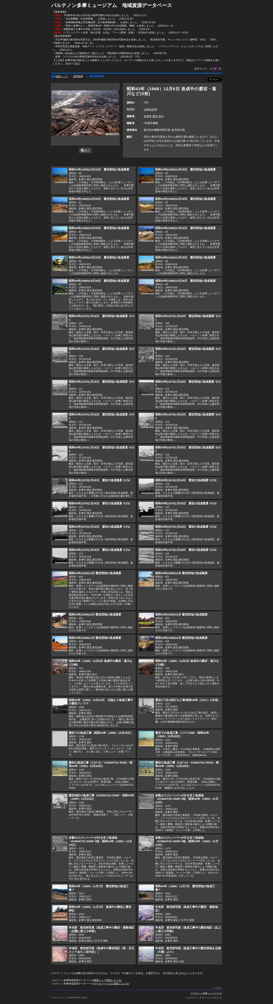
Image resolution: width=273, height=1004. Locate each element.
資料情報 (78, 76)
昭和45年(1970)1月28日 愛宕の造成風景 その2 (99, 480)
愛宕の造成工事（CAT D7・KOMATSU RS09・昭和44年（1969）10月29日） (100, 764)
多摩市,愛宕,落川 (154, 116)
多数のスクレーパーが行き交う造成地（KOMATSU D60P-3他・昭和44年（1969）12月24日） (186, 799)
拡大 (85, 150)
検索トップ (59, 76)
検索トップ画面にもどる (107, 980)
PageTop (218, 988)
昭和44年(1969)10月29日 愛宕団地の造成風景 (99, 169)
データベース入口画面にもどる (111, 983)
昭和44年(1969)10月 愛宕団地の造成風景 (95, 573)
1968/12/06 (150, 109)
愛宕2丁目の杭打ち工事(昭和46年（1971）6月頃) (186, 700)
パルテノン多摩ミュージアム (206, 993)
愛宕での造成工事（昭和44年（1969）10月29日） (101, 732)
